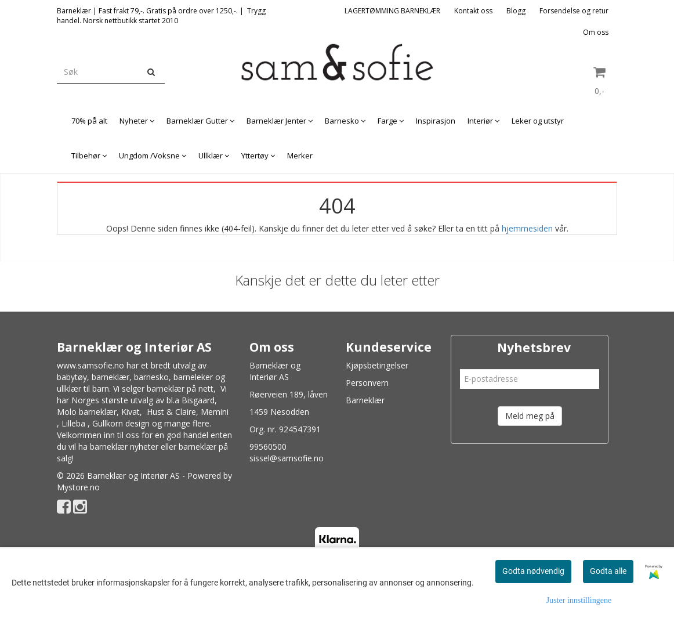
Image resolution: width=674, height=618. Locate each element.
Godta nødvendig (533, 571)
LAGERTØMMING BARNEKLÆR (392, 11)
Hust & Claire (171, 411)
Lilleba (73, 423)
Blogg (516, 11)
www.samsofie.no (90, 365)
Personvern (367, 382)
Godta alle (608, 571)
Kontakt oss (473, 11)
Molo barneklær (87, 411)
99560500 (268, 446)
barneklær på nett (180, 388)
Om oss (595, 32)
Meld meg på (530, 415)
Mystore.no (78, 487)
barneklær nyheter (124, 446)
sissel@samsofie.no (286, 458)
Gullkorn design (121, 423)
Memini (215, 411)
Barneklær (365, 400)
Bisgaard (198, 400)
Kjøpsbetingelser (377, 365)
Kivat (130, 411)
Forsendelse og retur (573, 11)
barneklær (110, 376)
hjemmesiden (527, 228)
